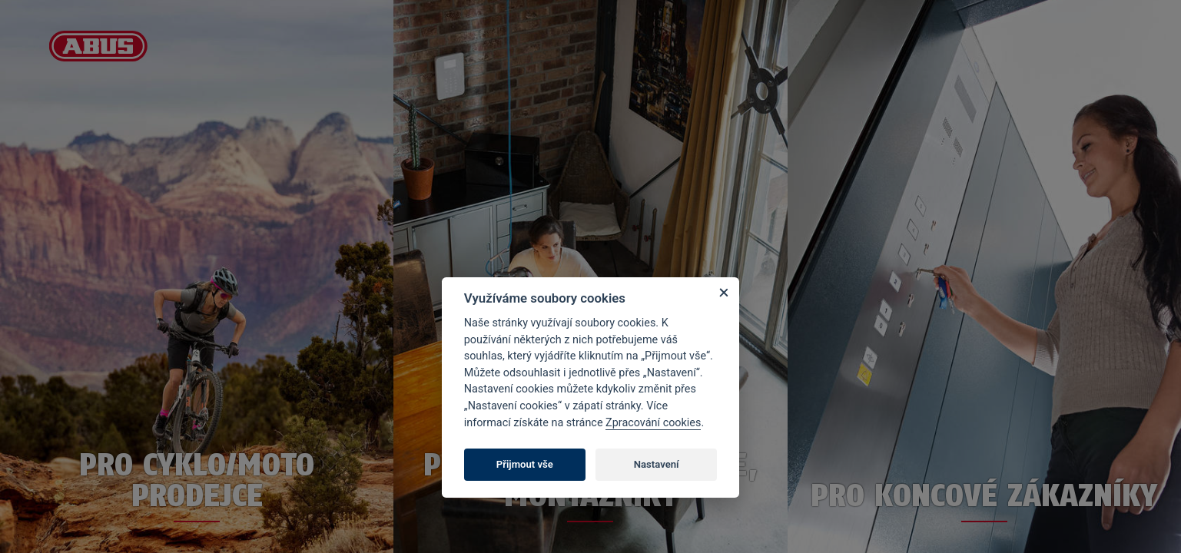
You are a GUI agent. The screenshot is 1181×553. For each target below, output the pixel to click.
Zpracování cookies (653, 422)
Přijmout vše (524, 464)
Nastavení (656, 464)
